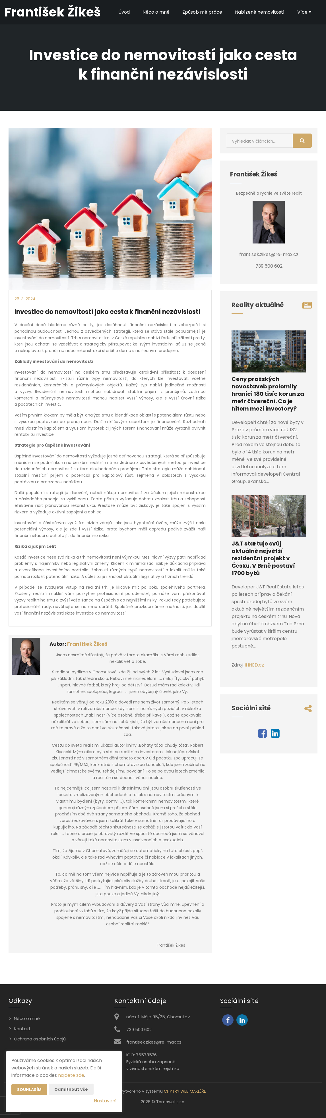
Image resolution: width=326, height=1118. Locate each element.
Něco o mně (156, 12)
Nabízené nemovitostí (259, 12)
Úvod (124, 12)
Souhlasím (29, 1089)
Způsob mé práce (202, 12)
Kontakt (22, 1029)
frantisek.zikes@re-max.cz (153, 1042)
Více (304, 12)
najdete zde (71, 1075)
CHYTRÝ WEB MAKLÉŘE (185, 1091)
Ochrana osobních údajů (40, 1039)
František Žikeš (87, 644)
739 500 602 (139, 1029)
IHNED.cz (254, 665)
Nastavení (105, 1101)
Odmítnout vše (71, 1089)
